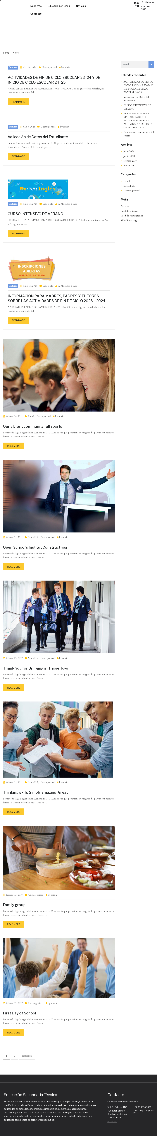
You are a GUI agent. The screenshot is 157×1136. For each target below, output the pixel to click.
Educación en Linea (59, 6)
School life (48, 203)
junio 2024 (129, 156)
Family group (14, 905)
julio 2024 (129, 151)
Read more (18, 102)
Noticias (81, 6)
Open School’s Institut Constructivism (36, 547)
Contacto (36, 13)
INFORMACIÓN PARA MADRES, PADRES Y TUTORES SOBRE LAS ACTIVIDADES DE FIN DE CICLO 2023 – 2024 (138, 120)
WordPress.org (129, 220)
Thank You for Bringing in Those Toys (35, 668)
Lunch (31, 416)
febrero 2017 (130, 160)
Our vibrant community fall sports (32, 426)
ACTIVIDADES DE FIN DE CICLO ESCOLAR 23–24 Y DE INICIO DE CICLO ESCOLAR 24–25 (138, 87)
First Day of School (19, 1013)
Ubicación (112, 1121)
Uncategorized (49, 67)
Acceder (125, 206)
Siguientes (27, 1055)
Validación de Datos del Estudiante (38, 137)
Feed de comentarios (132, 215)
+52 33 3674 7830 (142, 1107)
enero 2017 (129, 165)
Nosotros (36, 6)
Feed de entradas (129, 211)
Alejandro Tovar (69, 203)
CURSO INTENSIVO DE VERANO (36, 214)
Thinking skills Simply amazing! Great (35, 792)
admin (67, 67)
